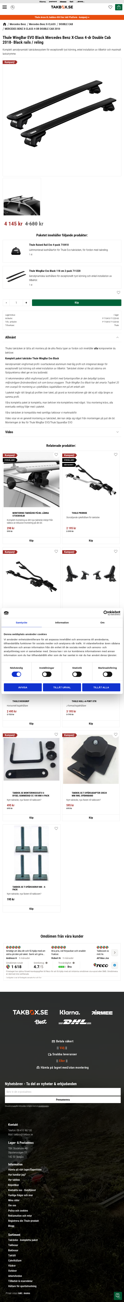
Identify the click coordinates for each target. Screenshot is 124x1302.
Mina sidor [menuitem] (13, 1200)
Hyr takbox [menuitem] (14, 1179)
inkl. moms (24, 1293)
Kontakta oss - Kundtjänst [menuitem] (22, 1190)
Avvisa (22, 687)
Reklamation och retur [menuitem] (20, 1215)
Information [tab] (62, 622)
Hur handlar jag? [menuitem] (17, 1174)
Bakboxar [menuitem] (13, 1250)
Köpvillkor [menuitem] (13, 1185)
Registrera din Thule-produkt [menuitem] (23, 1220)
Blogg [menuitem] (11, 1226)
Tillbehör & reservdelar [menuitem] (20, 1281)
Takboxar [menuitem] (13, 1245)
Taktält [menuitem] (12, 1255)
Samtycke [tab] (21, 622)
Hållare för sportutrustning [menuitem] (22, 1286)
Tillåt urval (62, 687)
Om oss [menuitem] (12, 1205)
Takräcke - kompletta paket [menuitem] (23, 1240)
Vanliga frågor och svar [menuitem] (20, 1195)
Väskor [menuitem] (12, 1265)
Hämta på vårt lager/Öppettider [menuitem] (25, 1169)
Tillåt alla (101, 687)
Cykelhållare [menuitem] (15, 1260)
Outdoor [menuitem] (12, 1270)
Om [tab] (102, 622)
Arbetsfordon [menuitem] (15, 1276)
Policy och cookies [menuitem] (18, 1210)
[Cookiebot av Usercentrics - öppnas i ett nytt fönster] (105, 613)
